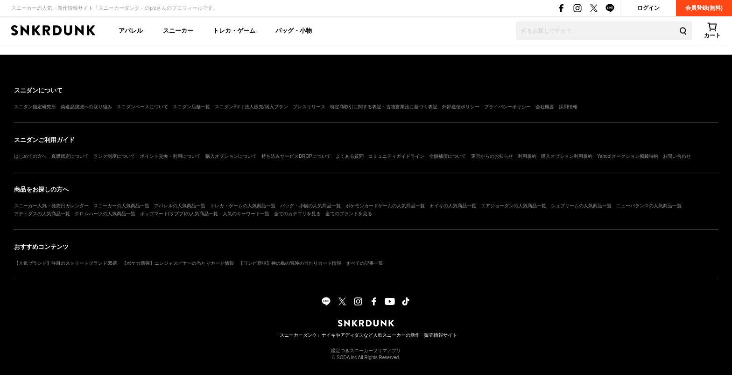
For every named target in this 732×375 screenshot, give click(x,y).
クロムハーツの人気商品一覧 (105, 213)
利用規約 (527, 156)
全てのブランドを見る (348, 213)
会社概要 (544, 106)
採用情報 (568, 106)
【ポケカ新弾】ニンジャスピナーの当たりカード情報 (178, 263)
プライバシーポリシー (507, 106)
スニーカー (178, 30)
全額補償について (447, 156)
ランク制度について (114, 156)
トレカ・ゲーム (234, 30)
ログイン (648, 8)
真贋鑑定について (70, 156)
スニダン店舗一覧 (191, 106)
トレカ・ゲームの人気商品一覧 (242, 205)
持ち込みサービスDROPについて (296, 156)
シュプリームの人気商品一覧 (581, 205)
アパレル (131, 30)
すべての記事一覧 (364, 263)
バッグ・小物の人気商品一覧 (310, 205)
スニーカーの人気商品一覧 (121, 205)
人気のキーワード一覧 (246, 213)
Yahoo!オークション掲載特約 (627, 156)
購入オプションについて (231, 156)
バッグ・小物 (293, 30)
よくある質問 (350, 156)
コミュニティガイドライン (396, 156)
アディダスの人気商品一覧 (42, 213)
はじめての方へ (30, 156)
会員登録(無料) (704, 8)
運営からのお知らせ (492, 156)
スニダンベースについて (142, 106)
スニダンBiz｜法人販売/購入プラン (251, 106)
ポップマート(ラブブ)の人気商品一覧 (179, 213)
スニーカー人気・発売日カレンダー (51, 205)
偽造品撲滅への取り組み (86, 106)
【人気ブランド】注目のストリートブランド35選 (65, 263)
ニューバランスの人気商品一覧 (649, 205)
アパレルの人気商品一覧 (179, 205)
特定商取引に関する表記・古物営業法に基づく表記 (383, 106)
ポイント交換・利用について (170, 156)
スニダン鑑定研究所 (35, 106)
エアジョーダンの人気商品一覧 (513, 205)
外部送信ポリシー (460, 106)
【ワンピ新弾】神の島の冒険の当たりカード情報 (290, 263)
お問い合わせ (677, 156)
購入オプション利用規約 (566, 156)
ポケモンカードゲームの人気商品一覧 (385, 205)
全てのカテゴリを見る (297, 213)
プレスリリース (309, 106)
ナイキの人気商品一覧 (452, 205)
